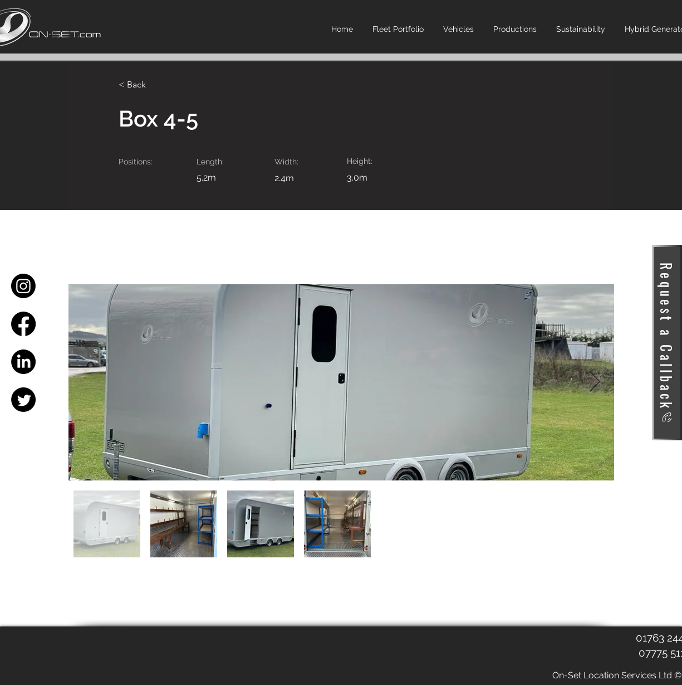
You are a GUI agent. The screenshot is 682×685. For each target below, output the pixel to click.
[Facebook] (23, 324)
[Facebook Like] (135, 656)
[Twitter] (23, 399)
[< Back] (155, 85)
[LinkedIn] (23, 361)
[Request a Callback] (667, 342)
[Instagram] (23, 286)
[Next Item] (594, 382)
